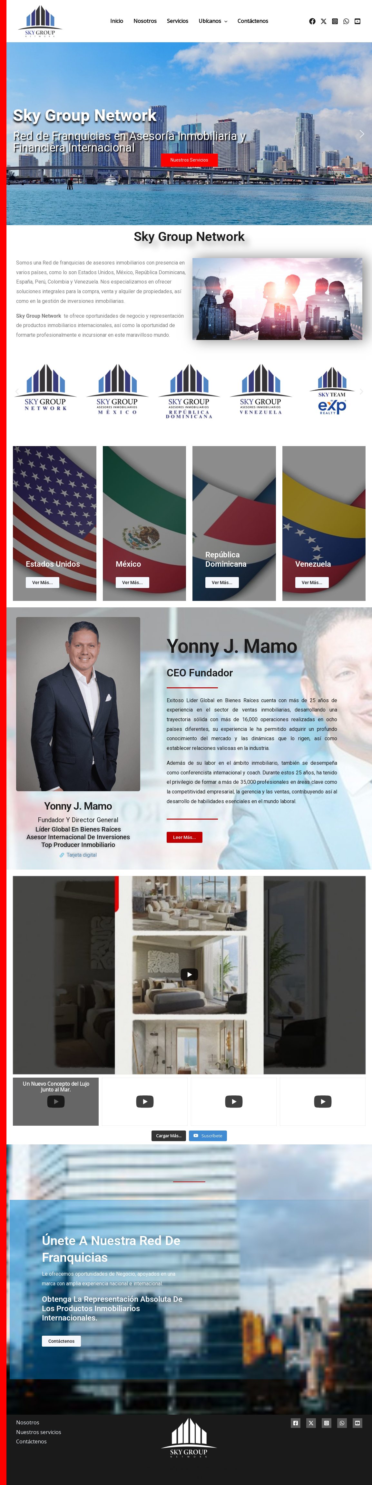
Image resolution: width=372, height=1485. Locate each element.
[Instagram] (335, 21)
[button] (16, 134)
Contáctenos (253, 21)
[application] (224, 21)
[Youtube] (357, 21)
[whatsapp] (346, 21)
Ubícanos (213, 21)
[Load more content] (169, 1136)
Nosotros (145, 21)
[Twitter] (323, 21)
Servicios (177, 21)
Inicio (116, 21)
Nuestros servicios (38, 1432)
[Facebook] (312, 21)
